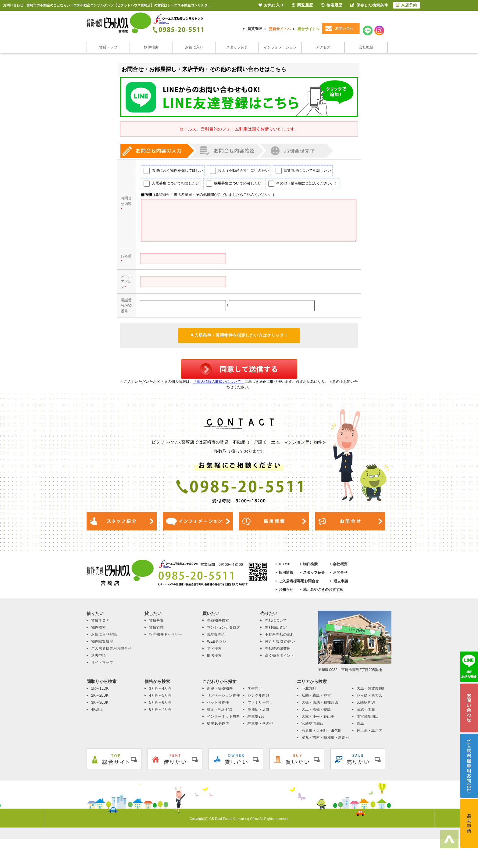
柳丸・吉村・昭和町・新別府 (325, 740)
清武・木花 (366, 712)
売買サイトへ (280, 29)
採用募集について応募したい (230, 187)
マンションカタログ (223, 630)
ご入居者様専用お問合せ (299, 584)
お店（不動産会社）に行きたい (236, 174)
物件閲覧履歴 (102, 644)
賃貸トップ (108, 47)
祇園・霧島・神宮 (316, 698)
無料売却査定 (276, 630)
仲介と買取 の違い (280, 644)
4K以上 (97, 712)
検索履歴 (331, 5)
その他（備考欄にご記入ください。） (300, 187)
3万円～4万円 (160, 691)
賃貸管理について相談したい (300, 174)
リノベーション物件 (223, 698)
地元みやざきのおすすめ (323, 593)
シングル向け (258, 698)
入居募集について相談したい (168, 187)
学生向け (255, 691)
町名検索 (214, 658)
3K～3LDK (100, 705)
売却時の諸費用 (278, 651)
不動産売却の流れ (279, 637)
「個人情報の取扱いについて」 (218, 384)
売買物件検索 (218, 623)
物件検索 (151, 47)
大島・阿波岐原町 (371, 691)
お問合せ (340, 575)
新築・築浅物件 (220, 691)
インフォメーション (280, 47)
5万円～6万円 (160, 705)
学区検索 (214, 651)
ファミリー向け (260, 705)
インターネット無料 (223, 719)
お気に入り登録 (104, 637)
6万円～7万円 (160, 712)
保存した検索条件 (369, 5)
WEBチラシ (216, 644)
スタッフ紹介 (237, 47)
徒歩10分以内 (218, 726)
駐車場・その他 (260, 726)
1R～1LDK (100, 691)
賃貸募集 (156, 623)
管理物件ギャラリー (165, 637)
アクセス (323, 47)
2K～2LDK (100, 698)
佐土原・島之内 (369, 733)
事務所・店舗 (258, 712)
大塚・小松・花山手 (317, 719)
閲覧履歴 (302, 5)
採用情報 (286, 575)
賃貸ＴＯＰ (100, 623)
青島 (360, 726)
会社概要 (366, 47)
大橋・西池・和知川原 (319, 705)
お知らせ (286, 593)
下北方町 (308, 691)
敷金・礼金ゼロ (220, 712)
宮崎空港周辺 (312, 726)
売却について (276, 623)
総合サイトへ (308, 29)
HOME (284, 567)
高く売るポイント (279, 658)
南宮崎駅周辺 (368, 719)
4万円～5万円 (160, 698)
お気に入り (194, 47)
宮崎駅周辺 (366, 705)
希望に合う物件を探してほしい (170, 174)
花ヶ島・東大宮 (369, 698)
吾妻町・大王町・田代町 (321, 733)
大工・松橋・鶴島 (316, 712)
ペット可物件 (218, 705)
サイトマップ (102, 665)
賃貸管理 (255, 29)
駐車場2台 (256, 719)
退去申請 (341, 584)
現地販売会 (216, 637)
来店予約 (406, 5)
